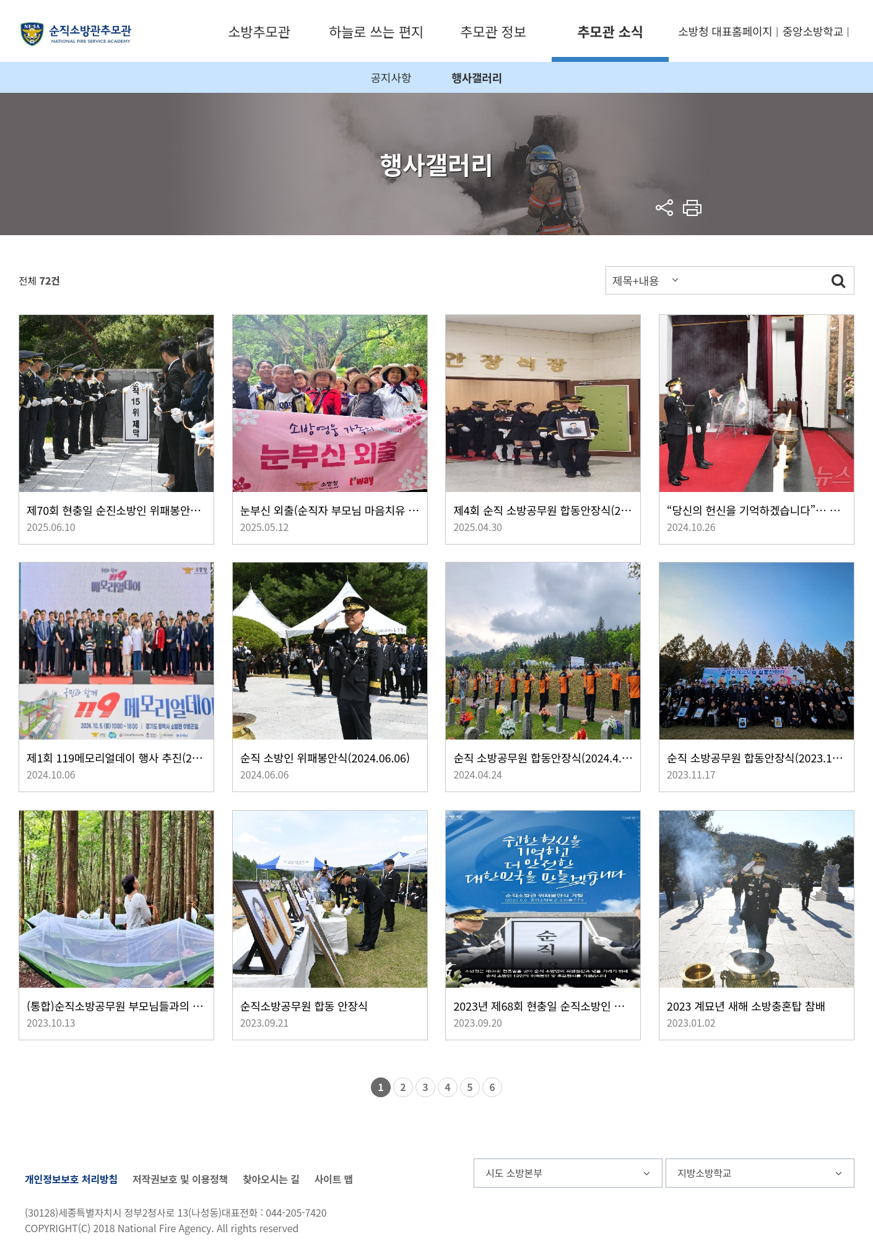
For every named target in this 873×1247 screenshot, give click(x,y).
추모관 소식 (610, 31)
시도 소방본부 (513, 1172)
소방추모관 (259, 31)
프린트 (692, 207)
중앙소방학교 (813, 31)
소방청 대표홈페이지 (725, 31)
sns (664, 207)
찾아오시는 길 (271, 1178)
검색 (838, 280)
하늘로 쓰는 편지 (376, 31)
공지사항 (391, 77)
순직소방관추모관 (76, 33)
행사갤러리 (476, 77)
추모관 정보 (493, 31)
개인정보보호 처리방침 (71, 1178)
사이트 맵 (334, 1178)
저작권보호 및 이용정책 (180, 1178)
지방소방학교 (704, 1172)
